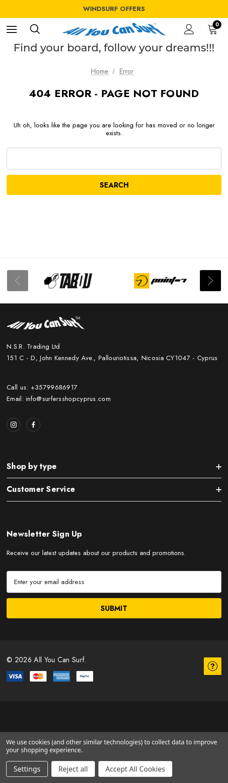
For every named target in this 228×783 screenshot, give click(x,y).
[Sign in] (189, 29)
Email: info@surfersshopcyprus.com (59, 399)
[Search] (35, 29)
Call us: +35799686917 (42, 387)
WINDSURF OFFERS (114, 9)
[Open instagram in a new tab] (14, 425)
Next (210, 281)
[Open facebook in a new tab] (33, 425)
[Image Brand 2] (160, 280)
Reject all (73, 769)
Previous (18, 281)
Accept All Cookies (135, 769)
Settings (27, 769)
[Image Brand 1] (68, 280)
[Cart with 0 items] (214, 29)
